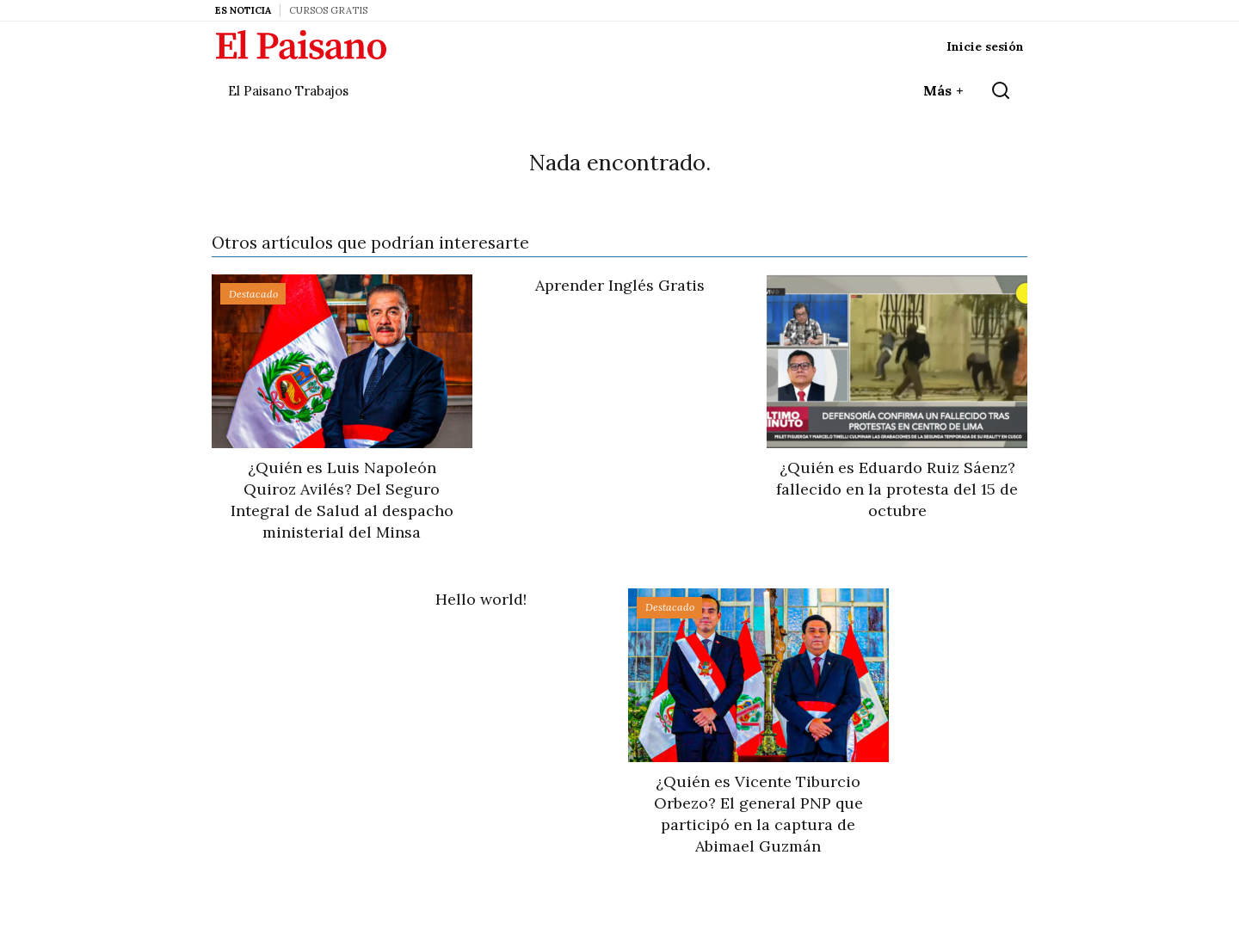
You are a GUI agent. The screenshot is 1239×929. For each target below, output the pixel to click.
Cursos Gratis (328, 10)
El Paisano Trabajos (288, 91)
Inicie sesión (985, 46)
